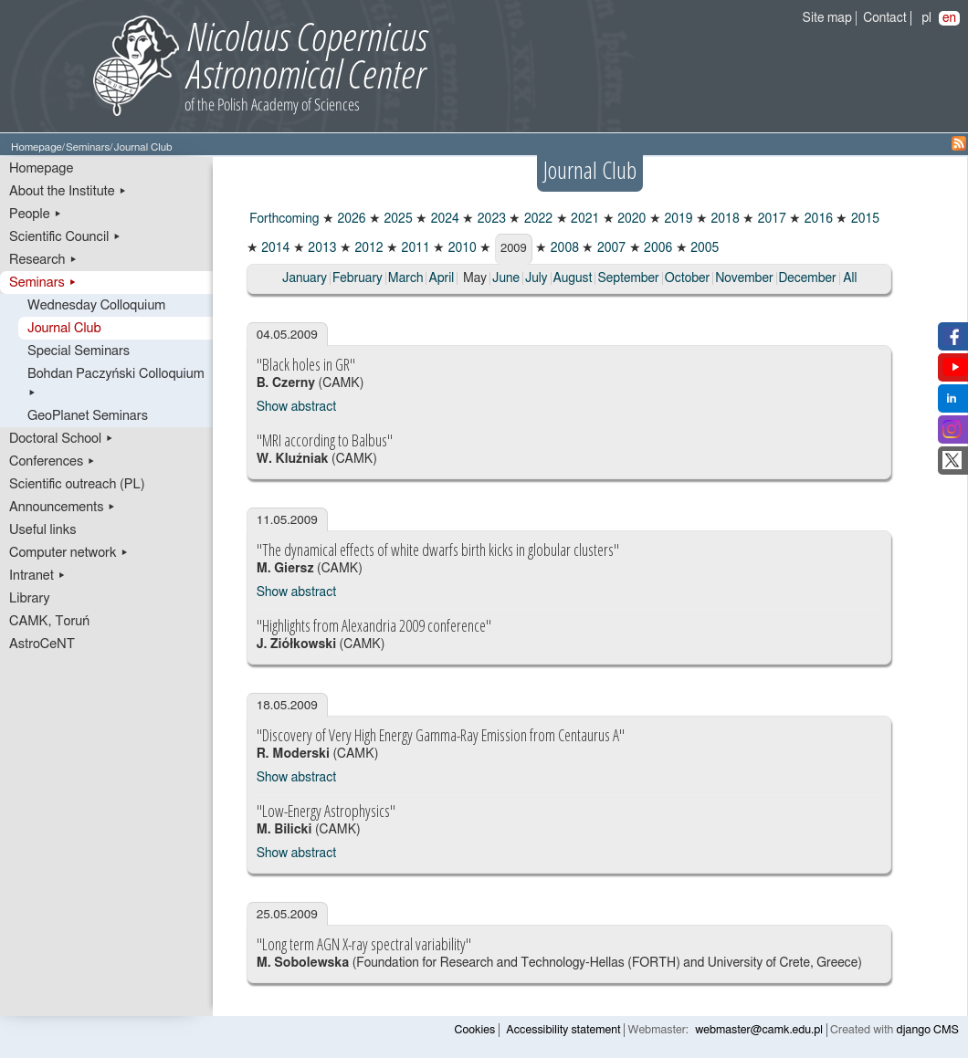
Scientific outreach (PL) (77, 484)
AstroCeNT (42, 644)
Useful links (43, 530)
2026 (350, 219)
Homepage (36, 147)
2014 (274, 248)
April (441, 278)
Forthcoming (283, 219)
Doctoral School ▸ (61, 438)
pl (926, 18)
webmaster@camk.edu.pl (759, 1030)
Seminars (88, 147)
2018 (724, 219)
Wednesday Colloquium (96, 305)
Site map (827, 18)
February (357, 278)
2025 (397, 219)
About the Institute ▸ (68, 191)
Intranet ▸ (37, 575)
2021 (584, 219)
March (406, 278)
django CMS (928, 1030)
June (506, 278)
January (304, 278)
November (744, 278)
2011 (414, 248)
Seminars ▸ (43, 282)
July (536, 278)
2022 (536, 219)
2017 (770, 219)
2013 (321, 248)
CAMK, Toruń (49, 621)
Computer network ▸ (69, 553)
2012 (368, 248)
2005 (704, 248)
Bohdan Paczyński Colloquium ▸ (116, 383)
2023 (490, 219)
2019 (677, 219)
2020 (631, 219)
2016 (817, 219)
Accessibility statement (563, 1030)
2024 (443, 219)
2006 (657, 248)
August (573, 278)
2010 (461, 248)
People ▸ (35, 214)
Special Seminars (78, 351)
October (687, 278)
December (807, 278)
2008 (563, 248)
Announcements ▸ (62, 507)
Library (29, 598)
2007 (610, 248)
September (627, 278)
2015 (863, 219)
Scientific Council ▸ (65, 237)
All (850, 278)
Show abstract (296, 407)
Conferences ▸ (52, 461)
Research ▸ (43, 260)
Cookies (475, 1030)
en (949, 18)
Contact (884, 18)
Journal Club (64, 328)
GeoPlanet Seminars (87, 416)
